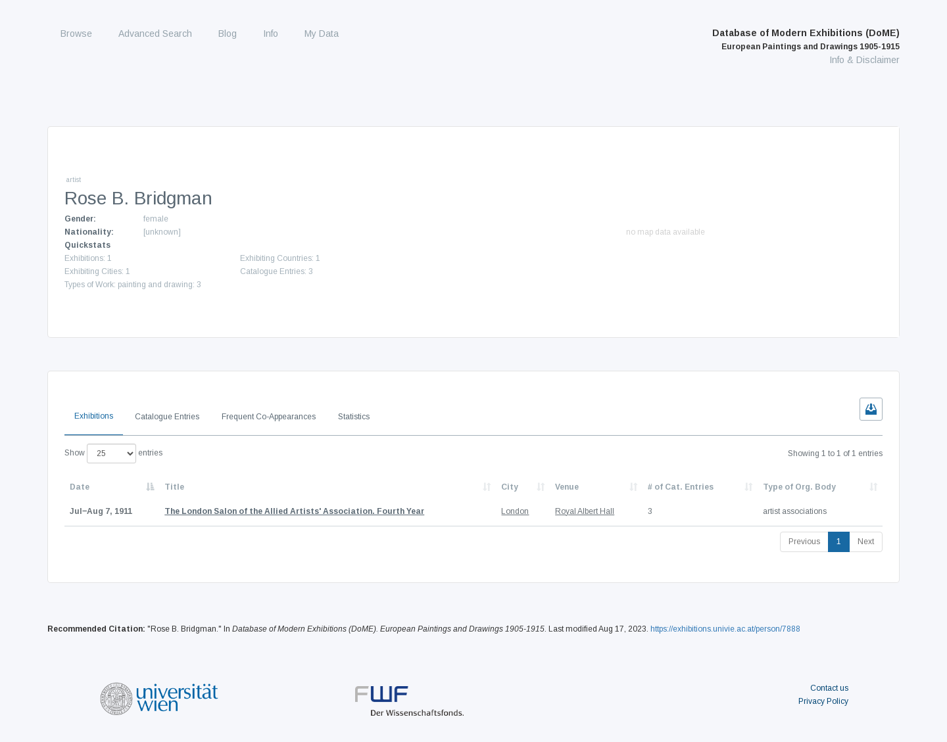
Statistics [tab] (354, 416)
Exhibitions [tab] (93, 416)
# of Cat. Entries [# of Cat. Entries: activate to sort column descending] (681, 487)
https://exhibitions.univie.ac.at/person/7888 (725, 629)
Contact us (829, 688)
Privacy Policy (823, 701)
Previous (804, 541)
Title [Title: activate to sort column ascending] (174, 487)
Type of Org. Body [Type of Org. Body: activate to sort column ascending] (799, 487)
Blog (227, 33)
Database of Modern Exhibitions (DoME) (806, 39)
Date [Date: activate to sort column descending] (79, 487)
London (515, 511)
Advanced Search (155, 33)
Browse (76, 33)
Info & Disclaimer (864, 60)
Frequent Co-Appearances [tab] (269, 416)
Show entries (113, 453)
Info (270, 33)
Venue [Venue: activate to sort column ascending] (567, 487)
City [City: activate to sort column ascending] (509, 487)
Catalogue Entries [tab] (167, 416)
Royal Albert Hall (584, 511)
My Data (321, 33)
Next (866, 541)
